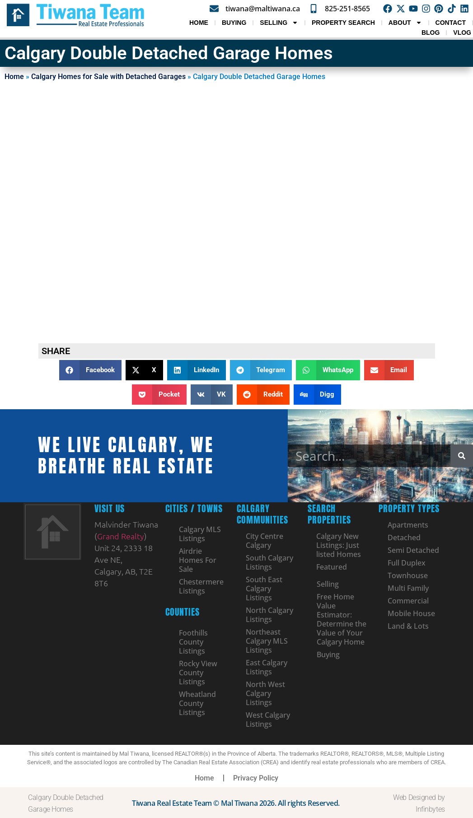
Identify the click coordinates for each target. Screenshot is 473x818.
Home (198, 22)
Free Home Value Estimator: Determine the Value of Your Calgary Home (341, 619)
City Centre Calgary (264, 540)
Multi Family (408, 588)
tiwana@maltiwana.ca (263, 8)
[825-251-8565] (314, 8)
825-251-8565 (348, 9)
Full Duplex (407, 563)
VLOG (462, 32)
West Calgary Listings (268, 719)
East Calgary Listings (266, 667)
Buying (234, 22)
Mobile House (411, 613)
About (405, 22)
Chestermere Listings (201, 586)
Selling (279, 22)
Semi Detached (413, 550)
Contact (451, 22)
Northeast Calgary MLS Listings (267, 641)
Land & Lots (408, 626)
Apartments (408, 525)
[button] (90, 370)
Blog (430, 32)
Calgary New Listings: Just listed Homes (339, 545)
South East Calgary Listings (264, 589)
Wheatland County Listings (197, 703)
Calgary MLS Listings (200, 533)
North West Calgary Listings (265, 693)
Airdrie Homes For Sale (197, 560)
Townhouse (408, 575)
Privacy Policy (255, 778)
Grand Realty (120, 536)
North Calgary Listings (269, 614)
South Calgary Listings (269, 562)
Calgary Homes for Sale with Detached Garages (108, 76)
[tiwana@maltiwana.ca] (215, 8)
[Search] (461, 455)
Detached (404, 537)
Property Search (343, 22)
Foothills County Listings (193, 642)
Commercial (408, 601)
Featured (332, 567)
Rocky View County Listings (198, 673)
